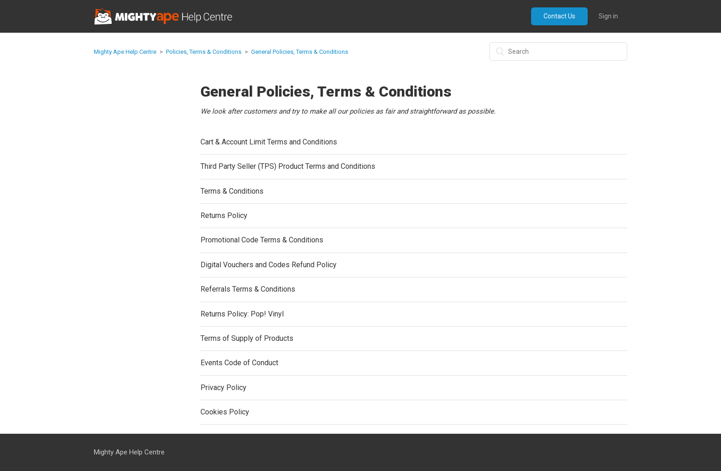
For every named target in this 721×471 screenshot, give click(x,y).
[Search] (558, 51)
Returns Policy (223, 215)
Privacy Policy (223, 387)
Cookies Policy (224, 412)
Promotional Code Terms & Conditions (261, 240)
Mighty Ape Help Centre (125, 51)
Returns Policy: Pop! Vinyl (242, 314)
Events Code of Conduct (239, 362)
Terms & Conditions (231, 191)
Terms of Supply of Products (246, 338)
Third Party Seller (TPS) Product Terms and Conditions (287, 166)
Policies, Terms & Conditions (203, 51)
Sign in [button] (608, 16)
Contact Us (559, 16)
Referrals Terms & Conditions (247, 289)
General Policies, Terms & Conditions (299, 51)
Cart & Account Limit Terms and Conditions (268, 142)
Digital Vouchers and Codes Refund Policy (268, 264)
